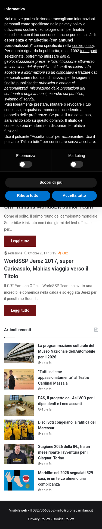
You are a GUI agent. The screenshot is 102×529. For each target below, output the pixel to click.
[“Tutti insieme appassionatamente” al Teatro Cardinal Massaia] (19, 379)
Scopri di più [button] (51, 182)
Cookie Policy (63, 519)
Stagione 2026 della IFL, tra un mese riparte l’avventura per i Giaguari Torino (64, 452)
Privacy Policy (39, 519)
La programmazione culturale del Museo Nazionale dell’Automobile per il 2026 (66, 351)
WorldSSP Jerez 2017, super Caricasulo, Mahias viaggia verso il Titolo (46, 269)
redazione (15, 253)
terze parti (88, 51)
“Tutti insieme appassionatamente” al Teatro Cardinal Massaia (63, 377)
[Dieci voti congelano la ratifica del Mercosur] (19, 430)
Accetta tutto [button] (74, 195)
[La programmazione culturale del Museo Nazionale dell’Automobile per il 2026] (19, 353)
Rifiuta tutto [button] (27, 195)
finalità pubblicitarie (20, 83)
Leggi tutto (20, 241)
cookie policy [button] (83, 45)
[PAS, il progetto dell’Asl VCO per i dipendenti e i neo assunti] (19, 405)
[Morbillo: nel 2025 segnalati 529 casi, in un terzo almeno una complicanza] (19, 480)
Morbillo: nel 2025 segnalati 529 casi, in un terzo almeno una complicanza (65, 478)
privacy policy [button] (70, 24)
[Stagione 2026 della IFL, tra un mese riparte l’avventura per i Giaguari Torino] (19, 454)
